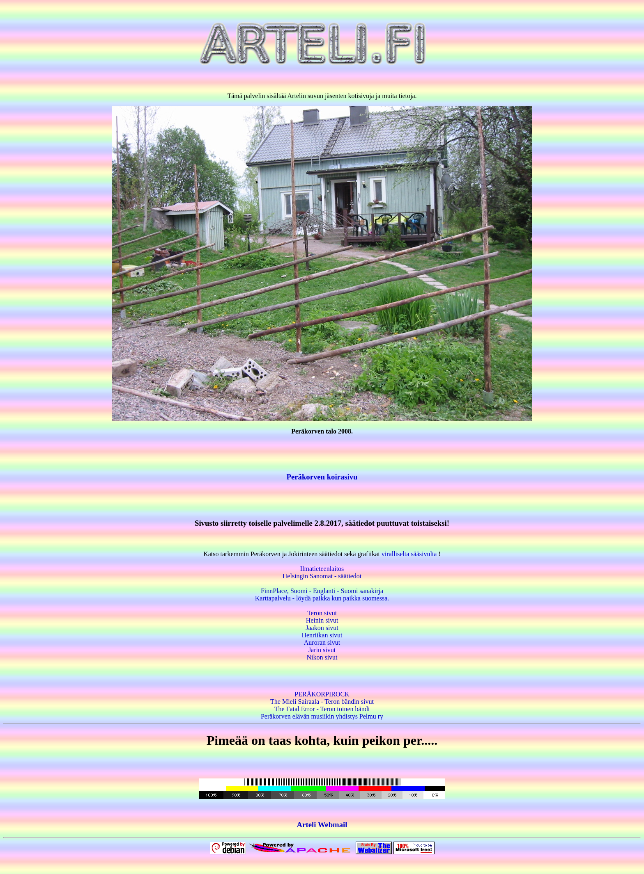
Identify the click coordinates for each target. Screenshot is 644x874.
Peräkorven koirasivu (322, 476)
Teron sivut (322, 612)
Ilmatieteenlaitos (322, 568)
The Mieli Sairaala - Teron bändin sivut (322, 701)
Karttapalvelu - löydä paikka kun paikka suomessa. (322, 598)
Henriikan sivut (321, 635)
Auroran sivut (322, 642)
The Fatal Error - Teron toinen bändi (322, 708)
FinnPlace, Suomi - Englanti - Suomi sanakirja (322, 590)
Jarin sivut (322, 649)
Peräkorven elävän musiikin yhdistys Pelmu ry (322, 716)
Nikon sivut (321, 657)
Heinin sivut (322, 620)
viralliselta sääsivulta (409, 553)
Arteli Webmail (322, 824)
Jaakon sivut (322, 627)
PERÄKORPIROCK (321, 694)
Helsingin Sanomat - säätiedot (322, 576)
